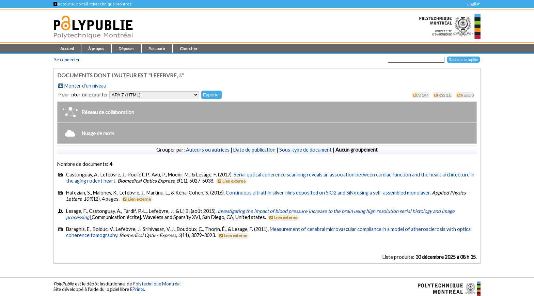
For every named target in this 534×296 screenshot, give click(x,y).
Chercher (189, 48)
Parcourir (157, 48)
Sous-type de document (305, 150)
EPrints (137, 289)
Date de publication (254, 150)
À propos (96, 48)
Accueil (67, 48)
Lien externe (231, 181)
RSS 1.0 (445, 95)
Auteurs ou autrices (208, 150)
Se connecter (67, 59)
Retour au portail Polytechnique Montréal (92, 4)
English (474, 4)
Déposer (126, 48)
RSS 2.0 (467, 95)
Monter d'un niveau (85, 86)
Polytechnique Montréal (156, 283)
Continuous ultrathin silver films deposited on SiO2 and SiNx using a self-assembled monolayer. (328, 193)
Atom (422, 95)
